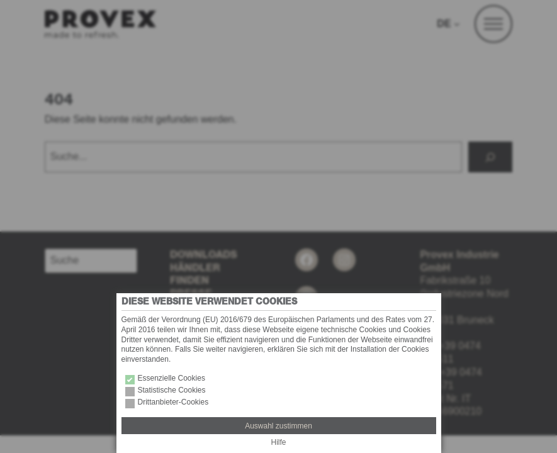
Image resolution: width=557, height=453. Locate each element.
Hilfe (278, 442)
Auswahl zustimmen (278, 426)
